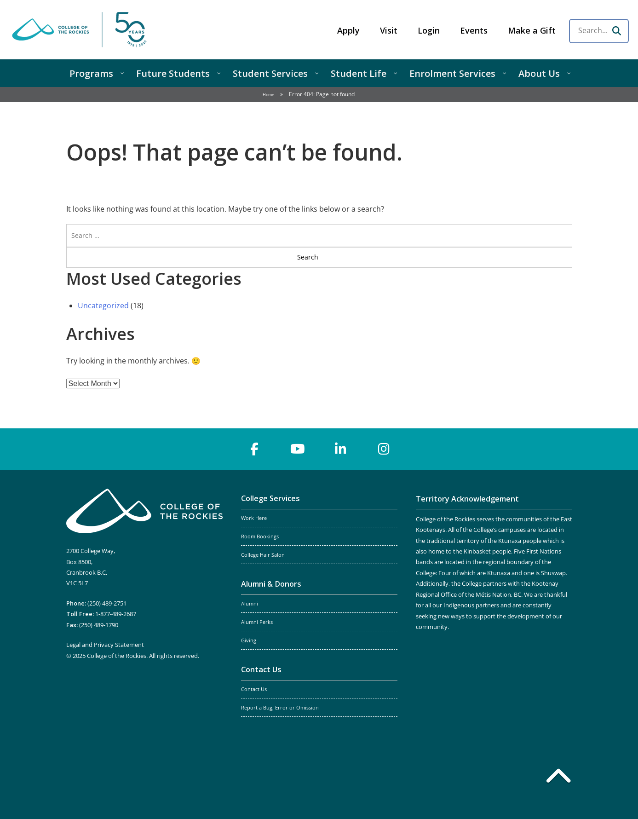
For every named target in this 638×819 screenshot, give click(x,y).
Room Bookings (260, 536)
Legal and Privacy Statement (105, 644)
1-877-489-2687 (115, 614)
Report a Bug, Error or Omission (280, 707)
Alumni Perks (257, 622)
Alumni (249, 603)
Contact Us (261, 669)
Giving (248, 640)
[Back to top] (558, 777)
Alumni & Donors (271, 584)
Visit (388, 30)
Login (429, 30)
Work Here (254, 518)
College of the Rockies (81, 29)
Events (474, 30)
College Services (270, 498)
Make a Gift (532, 30)
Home (268, 95)
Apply (348, 30)
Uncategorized (103, 305)
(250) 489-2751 (106, 603)
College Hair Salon (263, 555)
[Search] (616, 30)
